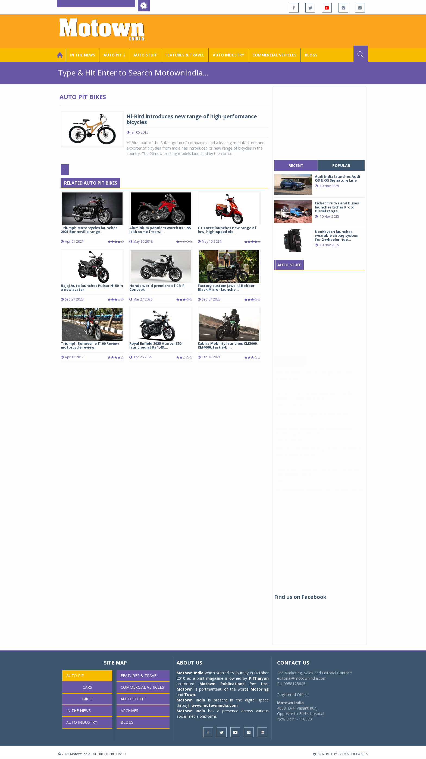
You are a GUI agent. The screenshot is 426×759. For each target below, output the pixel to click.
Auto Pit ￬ (114, 55)
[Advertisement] (269, 30)
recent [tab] (296, 165)
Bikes (87, 698)
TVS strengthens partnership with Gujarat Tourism (319, 495)
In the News (82, 55)
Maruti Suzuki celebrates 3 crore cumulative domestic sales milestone (313, 436)
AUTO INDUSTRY (228, 55)
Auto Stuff (145, 55)
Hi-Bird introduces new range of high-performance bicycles (192, 119)
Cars (87, 687)
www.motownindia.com (215, 705)
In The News (289, 366)
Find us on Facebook (300, 596)
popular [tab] (341, 165)
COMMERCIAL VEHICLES (274, 55)
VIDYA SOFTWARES (354, 754)
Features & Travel (184, 55)
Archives (129, 710)
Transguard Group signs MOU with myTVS (312, 419)
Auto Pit (75, 675)
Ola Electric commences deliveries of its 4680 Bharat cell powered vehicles (315, 401)
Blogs (311, 55)
